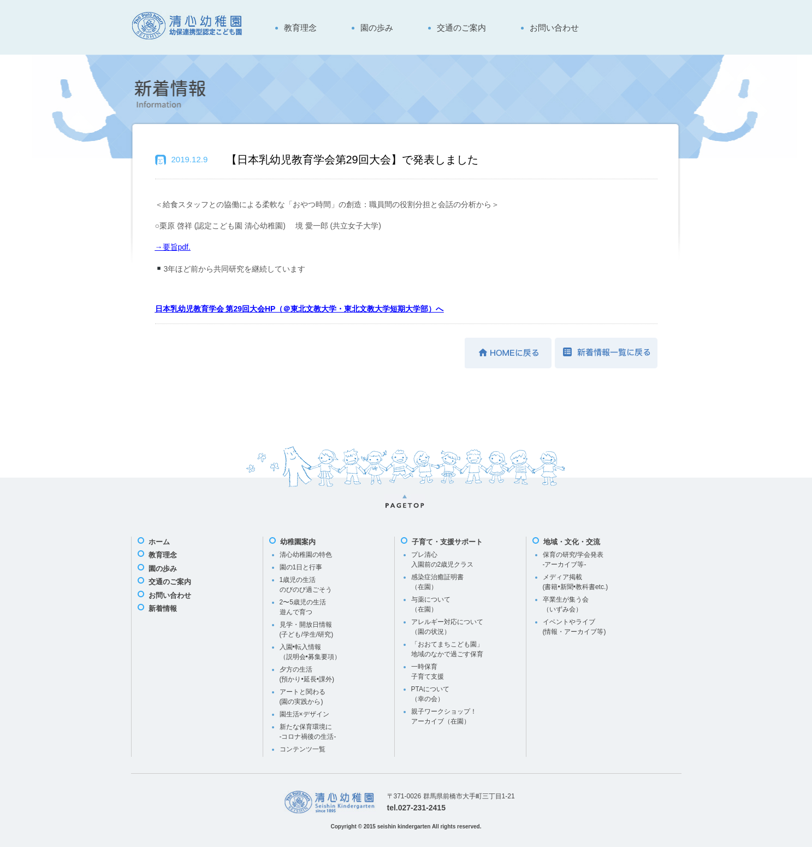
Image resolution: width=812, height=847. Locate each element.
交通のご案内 (461, 27)
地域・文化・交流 (571, 542)
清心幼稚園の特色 (306, 554)
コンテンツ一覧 (302, 749)
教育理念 (300, 27)
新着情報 (163, 608)
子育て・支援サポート (447, 542)
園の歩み (376, 27)
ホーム (159, 542)
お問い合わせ (554, 27)
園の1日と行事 (301, 567)
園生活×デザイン (304, 714)
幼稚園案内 (298, 542)
